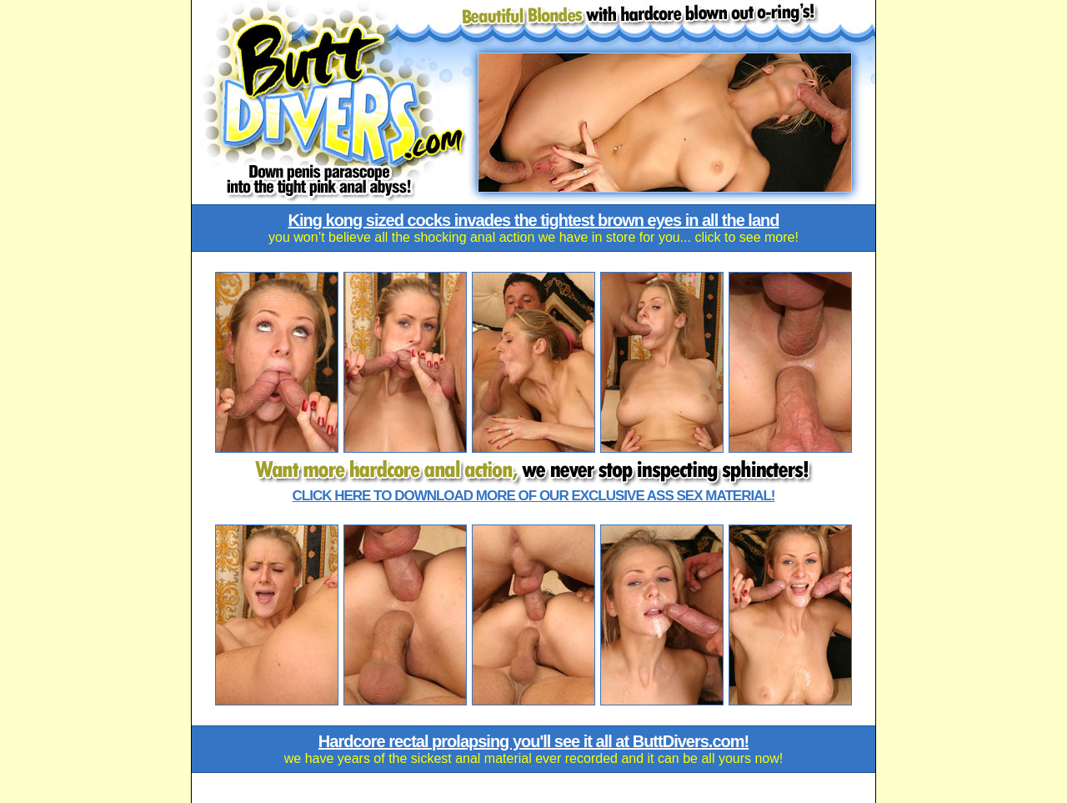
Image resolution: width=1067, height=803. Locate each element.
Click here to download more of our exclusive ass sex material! (534, 496)
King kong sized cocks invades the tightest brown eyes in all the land (533, 220)
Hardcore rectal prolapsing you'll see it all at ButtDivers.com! (533, 741)
